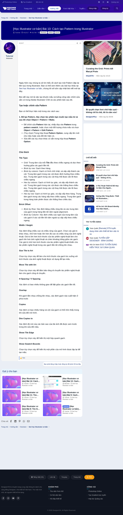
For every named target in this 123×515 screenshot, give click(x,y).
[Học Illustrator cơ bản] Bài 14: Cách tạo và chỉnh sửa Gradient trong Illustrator (30, 380)
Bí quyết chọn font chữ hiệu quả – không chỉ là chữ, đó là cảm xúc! (102, 111)
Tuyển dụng (84, 8)
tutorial (57, 32)
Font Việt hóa (68, 8)
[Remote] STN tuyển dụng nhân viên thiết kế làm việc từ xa (104, 231)
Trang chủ (28, 8)
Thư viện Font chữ (56, 491)
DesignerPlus (91, 117)
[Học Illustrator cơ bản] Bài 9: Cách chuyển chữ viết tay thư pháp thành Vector (71, 394)
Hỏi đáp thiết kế (56, 499)
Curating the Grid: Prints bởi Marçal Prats (99, 70)
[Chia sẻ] (77, 43)
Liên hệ (39, 2)
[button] (34, 8)
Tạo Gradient (26, 2)
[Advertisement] (50, 62)
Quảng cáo (115, 2)
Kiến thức (90, 85)
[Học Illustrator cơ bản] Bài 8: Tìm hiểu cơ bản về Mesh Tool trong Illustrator (31, 407)
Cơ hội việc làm (55, 495)
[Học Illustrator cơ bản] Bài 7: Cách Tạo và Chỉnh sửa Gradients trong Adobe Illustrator (71, 407)
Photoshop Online (9, 2)
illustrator (44, 32)
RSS (89, 477)
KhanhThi (90, 76)
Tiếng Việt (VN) (37, 477)
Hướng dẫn (54, 8)
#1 (80, 43)
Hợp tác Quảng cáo (95, 499)
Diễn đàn (40, 8)
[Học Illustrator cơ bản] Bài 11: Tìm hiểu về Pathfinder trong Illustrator (30, 394)
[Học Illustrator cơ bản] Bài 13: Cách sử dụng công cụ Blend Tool (71, 380)
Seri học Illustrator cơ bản (30, 88)
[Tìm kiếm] (117, 8)
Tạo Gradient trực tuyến (97, 495)
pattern (51, 32)
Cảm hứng (90, 44)
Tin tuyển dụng (93, 222)
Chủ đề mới (91, 158)
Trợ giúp (64, 477)
